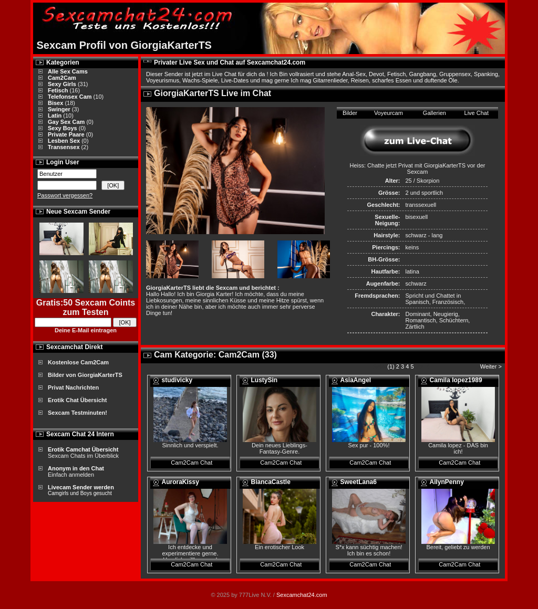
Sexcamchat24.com (301, 595)
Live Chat (476, 113)
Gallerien (434, 113)
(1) (390, 366)
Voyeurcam (388, 113)
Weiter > (491, 366)
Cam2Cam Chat (191, 462)
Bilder (350, 113)
